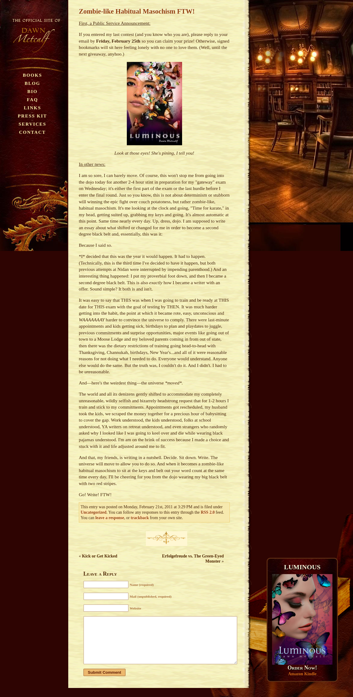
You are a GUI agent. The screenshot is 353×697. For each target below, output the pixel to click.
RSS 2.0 (208, 512)
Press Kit (32, 115)
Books (32, 75)
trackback (140, 518)
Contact (32, 132)
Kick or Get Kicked (99, 556)
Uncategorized (93, 512)
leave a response (109, 518)
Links (32, 107)
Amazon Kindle (302, 674)
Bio (32, 91)
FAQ (32, 99)
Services (32, 124)
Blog (32, 83)
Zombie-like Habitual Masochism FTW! (137, 11)
